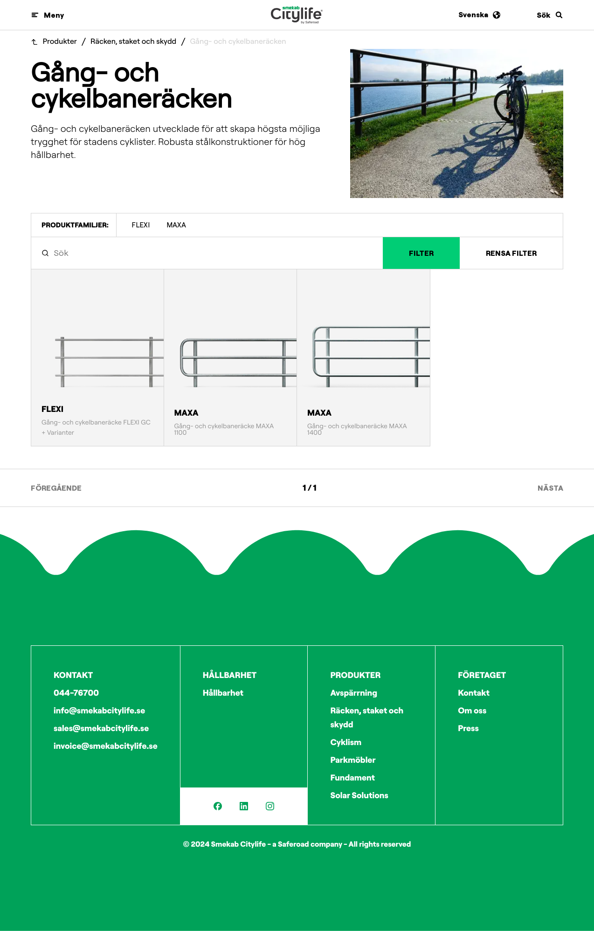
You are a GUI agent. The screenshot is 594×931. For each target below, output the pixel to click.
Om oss (472, 710)
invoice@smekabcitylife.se (106, 745)
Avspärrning (353, 692)
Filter (421, 253)
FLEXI (140, 224)
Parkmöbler (352, 759)
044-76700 (76, 692)
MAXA (176, 224)
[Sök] (550, 14)
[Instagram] (270, 806)
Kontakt (474, 692)
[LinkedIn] (244, 806)
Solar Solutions (359, 795)
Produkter (60, 41)
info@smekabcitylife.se (99, 710)
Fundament (352, 777)
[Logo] (297, 15)
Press (468, 728)
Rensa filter (511, 253)
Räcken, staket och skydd (133, 41)
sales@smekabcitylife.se (101, 728)
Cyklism (345, 742)
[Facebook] (218, 806)
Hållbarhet (223, 692)
